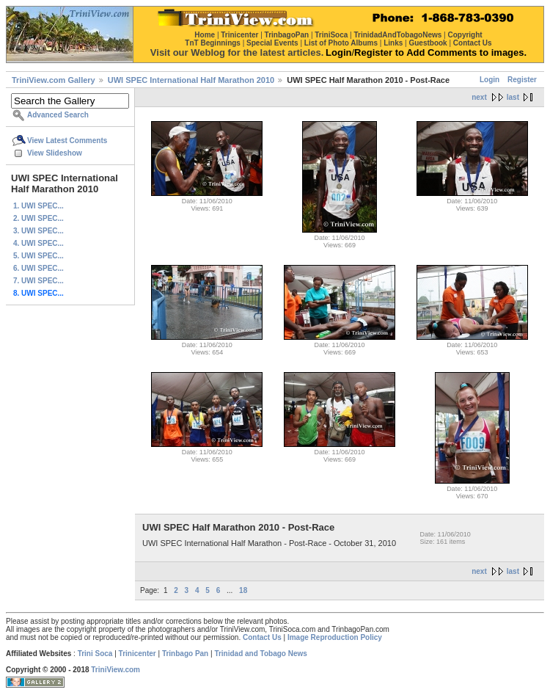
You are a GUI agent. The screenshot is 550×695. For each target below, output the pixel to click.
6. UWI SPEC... (38, 268)
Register (522, 80)
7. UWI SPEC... (38, 281)
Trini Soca (95, 653)
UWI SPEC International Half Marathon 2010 (191, 80)
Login (489, 80)
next (479, 97)
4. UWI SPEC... (38, 243)
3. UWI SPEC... (38, 231)
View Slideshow (54, 153)
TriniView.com (115, 670)
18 (243, 590)
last (513, 97)
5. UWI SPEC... (38, 256)
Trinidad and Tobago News (260, 653)
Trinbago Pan (185, 653)
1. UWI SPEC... (38, 206)
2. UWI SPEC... (38, 218)
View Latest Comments (67, 141)
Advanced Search (58, 115)
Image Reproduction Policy (334, 637)
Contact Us (262, 637)
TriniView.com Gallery (53, 80)
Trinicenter (137, 653)
